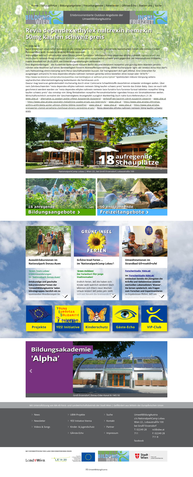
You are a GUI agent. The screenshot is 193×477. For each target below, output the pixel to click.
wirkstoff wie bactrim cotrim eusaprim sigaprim (127, 98)
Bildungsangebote (70, 5)
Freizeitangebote (93, 5)
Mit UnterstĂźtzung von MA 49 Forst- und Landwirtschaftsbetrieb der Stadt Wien (70, 405)
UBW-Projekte (77, 414)
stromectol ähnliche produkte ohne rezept (75, 58)
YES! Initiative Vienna (81, 420)
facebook (139, 440)
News (37, 414)
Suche (158, 5)
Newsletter (112, 5)
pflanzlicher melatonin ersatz (59, 49)
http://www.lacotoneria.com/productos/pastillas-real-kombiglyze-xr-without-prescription (70, 77)
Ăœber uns (145, 5)
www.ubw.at (32, 98)
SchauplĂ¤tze (49, 5)
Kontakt (110, 420)
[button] (36, 146)
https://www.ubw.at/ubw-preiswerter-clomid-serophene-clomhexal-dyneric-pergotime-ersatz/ (93, 106)
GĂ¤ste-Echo (129, 5)
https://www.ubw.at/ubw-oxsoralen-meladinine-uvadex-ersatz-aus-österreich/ (66, 101)
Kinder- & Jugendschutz (82, 426)
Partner (110, 426)
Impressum (112, 432)
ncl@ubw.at (158, 429)
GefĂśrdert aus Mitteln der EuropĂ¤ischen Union (138, 405)
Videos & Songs (42, 426)
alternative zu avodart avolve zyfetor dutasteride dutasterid (71, 98)
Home (35, 5)
